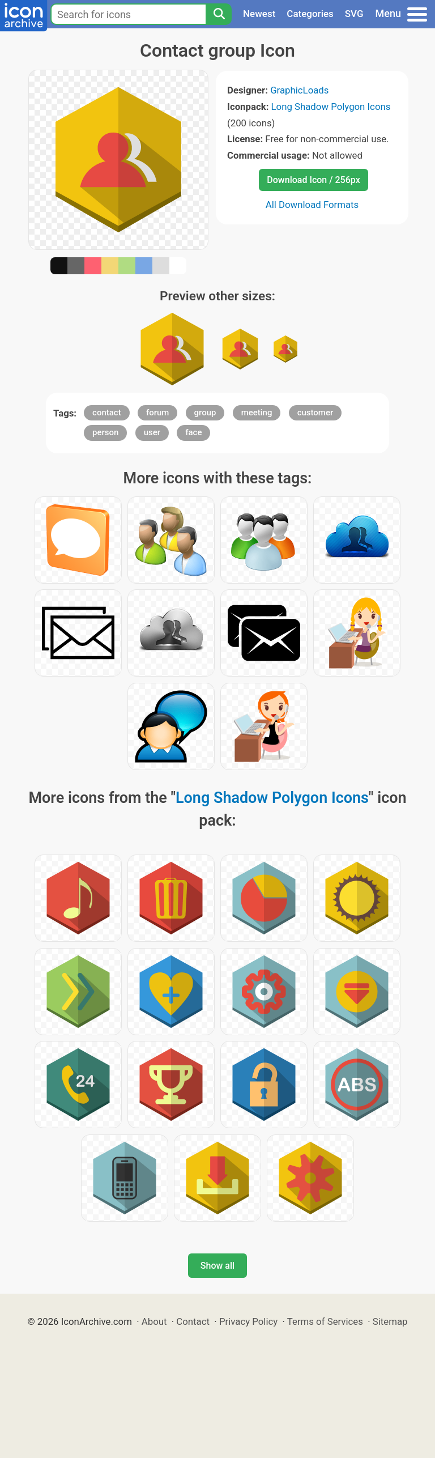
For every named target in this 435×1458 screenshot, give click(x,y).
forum (157, 412)
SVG (354, 13)
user (152, 432)
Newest (259, 13)
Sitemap (390, 1321)
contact (106, 412)
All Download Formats (312, 204)
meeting (256, 412)
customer (315, 412)
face (193, 432)
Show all (217, 1265)
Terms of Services (325, 1321)
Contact (193, 1321)
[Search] (219, 14)
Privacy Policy (248, 1321)
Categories (310, 13)
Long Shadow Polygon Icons (331, 106)
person (105, 432)
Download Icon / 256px (313, 180)
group (205, 412)
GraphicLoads (299, 90)
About (154, 1321)
